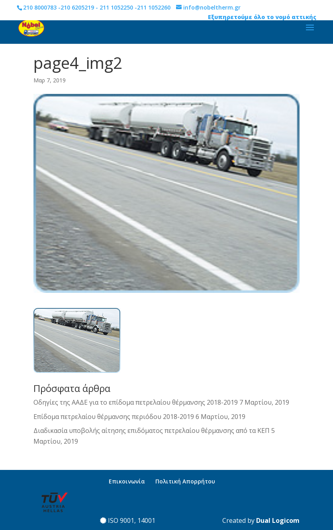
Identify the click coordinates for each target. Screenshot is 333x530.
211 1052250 (116, 7)
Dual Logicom (278, 520)
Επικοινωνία (127, 481)
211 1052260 (153, 7)
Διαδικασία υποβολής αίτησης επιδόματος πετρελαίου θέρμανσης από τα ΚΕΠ (151, 430)
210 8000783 (40, 7)
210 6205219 (77, 7)
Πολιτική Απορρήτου (185, 481)
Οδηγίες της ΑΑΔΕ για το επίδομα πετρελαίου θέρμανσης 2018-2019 (135, 402)
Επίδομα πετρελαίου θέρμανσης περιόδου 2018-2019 (113, 416)
